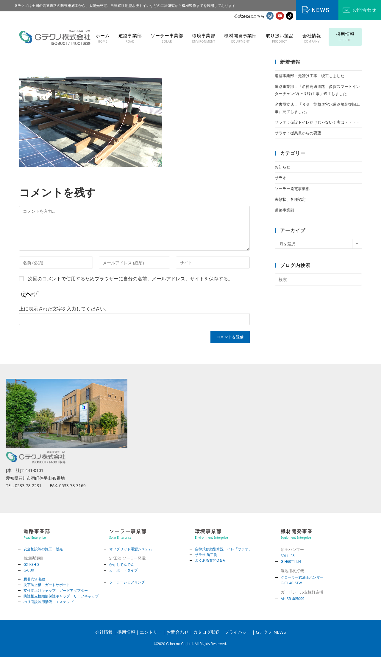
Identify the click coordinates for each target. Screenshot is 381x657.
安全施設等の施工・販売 (43, 549)
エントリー (151, 632)
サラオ (280, 177)
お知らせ (282, 167)
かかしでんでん (121, 564)
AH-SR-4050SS (292, 598)
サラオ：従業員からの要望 (298, 133)
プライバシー (237, 632)
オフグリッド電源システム (130, 549)
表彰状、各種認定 (290, 199)
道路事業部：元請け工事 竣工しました (309, 75)
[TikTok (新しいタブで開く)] (289, 16)
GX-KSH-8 (31, 564)
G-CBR (29, 570)
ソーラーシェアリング (127, 582)
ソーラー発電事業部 (292, 188)
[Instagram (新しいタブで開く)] (270, 16)
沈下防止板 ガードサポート (47, 584)
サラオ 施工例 (206, 554)
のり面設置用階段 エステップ (49, 601)
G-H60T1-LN (291, 561)
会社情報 (104, 632)
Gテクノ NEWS (271, 632)
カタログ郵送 (206, 632)
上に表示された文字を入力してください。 (64, 308)
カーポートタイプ (123, 570)
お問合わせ (177, 632)
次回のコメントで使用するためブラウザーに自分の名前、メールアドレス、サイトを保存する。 (130, 278)
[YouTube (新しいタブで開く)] (280, 16)
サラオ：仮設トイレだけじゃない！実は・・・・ (317, 122)
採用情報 (126, 632)
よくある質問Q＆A (210, 560)
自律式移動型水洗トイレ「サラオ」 (223, 549)
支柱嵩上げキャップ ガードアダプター (56, 590)
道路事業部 (284, 210)
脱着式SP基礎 (35, 579)
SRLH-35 (288, 555)
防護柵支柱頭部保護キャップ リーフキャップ (61, 596)
